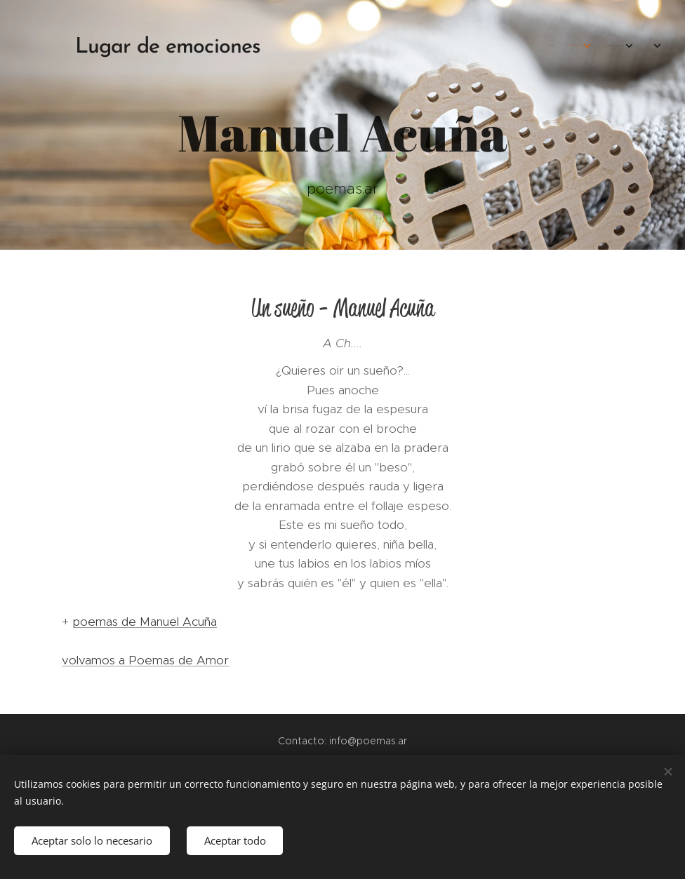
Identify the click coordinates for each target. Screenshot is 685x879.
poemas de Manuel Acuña (144, 621)
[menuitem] (511, 45)
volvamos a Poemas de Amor (145, 660)
